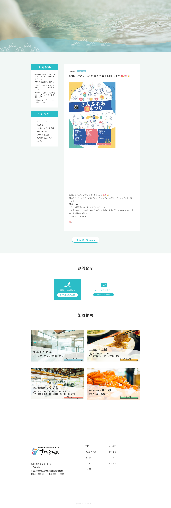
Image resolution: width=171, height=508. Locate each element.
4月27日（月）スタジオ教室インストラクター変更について (45, 95)
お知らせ (112, 463)
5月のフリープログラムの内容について (45, 101)
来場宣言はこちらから (78, 216)
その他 (39, 141)
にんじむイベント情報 (45, 128)
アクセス (112, 458)
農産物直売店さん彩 (44, 138)
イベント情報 (42, 131)
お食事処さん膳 (43, 135)
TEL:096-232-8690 (38, 474)
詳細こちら (73, 204)
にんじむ (40, 125)
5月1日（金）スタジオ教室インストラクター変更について (45, 87)
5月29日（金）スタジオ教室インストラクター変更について (45, 77)
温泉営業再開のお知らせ (44, 82)
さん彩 (88, 469)
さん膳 (88, 458)
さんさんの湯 (42, 121)
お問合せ (112, 452)
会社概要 (112, 446)
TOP (87, 446)
